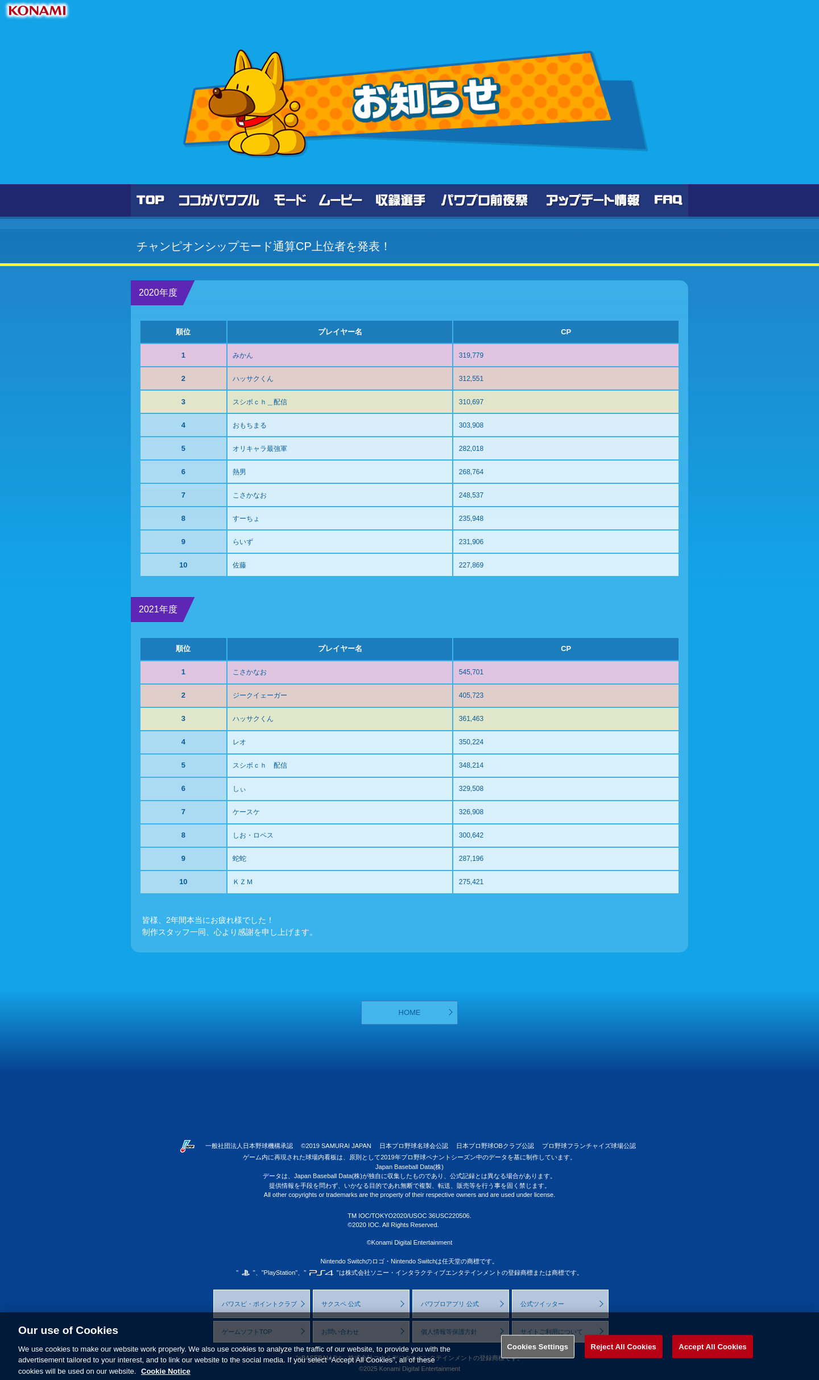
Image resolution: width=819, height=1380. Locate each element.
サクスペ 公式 (341, 1303)
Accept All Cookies (713, 1354)
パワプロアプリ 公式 (450, 1303)
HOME (410, 1012)
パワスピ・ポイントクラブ (259, 1303)
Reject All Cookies (623, 1354)
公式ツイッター (542, 1303)
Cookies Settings (538, 1354)
